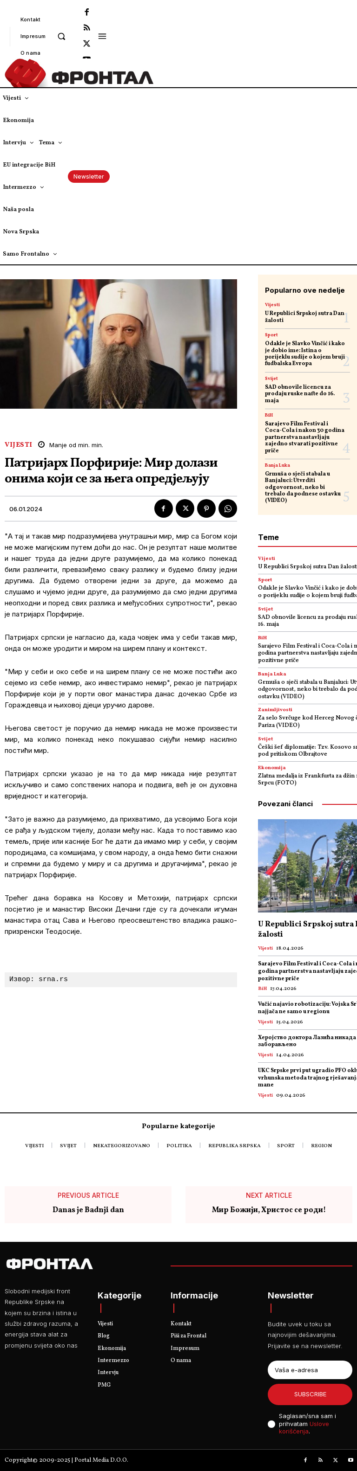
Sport (271, 335)
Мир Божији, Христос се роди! (269, 1210)
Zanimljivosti (275, 710)
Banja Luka (277, 465)
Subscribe (310, 1394)
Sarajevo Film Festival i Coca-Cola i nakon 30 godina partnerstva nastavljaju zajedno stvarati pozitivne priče (304, 437)
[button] (62, 36)
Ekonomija (272, 768)
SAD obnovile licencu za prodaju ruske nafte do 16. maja (300, 394)
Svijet (271, 378)
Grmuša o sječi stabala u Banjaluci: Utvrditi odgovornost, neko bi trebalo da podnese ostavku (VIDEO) (303, 487)
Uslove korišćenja (304, 1427)
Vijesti (19, 445)
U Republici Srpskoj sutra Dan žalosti (304, 317)
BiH (269, 415)
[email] (310, 1370)
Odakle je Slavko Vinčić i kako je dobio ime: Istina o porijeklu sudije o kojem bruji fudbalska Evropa (305, 353)
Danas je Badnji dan (88, 1210)
